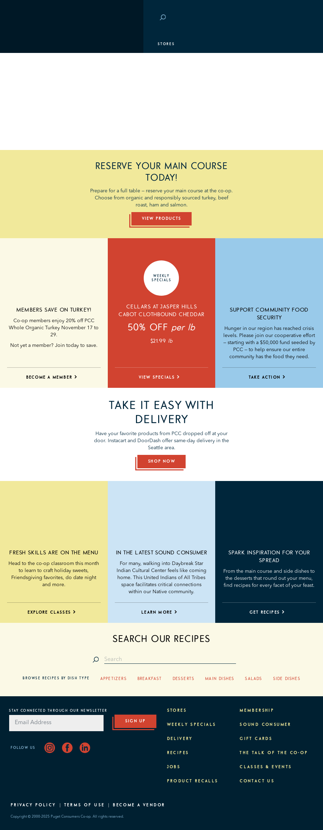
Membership (29, 79)
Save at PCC (273, 18)
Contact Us (257, 781)
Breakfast (149, 679)
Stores (22, 44)
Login (301, 18)
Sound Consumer (265, 725)
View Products (161, 219)
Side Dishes (286, 679)
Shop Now (161, 461)
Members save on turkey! (53, 310)
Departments (30, 62)
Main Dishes (219, 679)
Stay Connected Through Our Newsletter (58, 710)
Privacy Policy (33, 805)
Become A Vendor (139, 805)
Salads (253, 679)
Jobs (174, 767)
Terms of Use (84, 805)
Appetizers (113, 679)
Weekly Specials (191, 725)
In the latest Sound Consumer (161, 552)
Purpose (25, 114)
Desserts (184, 679)
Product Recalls (192, 781)
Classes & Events (36, 97)
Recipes (178, 753)
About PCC (27, 132)
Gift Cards (256, 739)
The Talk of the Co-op (274, 753)
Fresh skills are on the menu (53, 552)
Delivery (180, 739)
